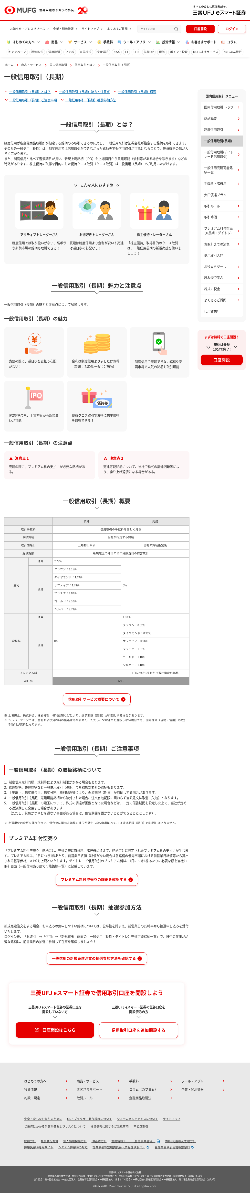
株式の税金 (212, 289)
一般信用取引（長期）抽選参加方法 (90, 100)
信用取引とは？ (85, 64)
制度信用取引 (213, 129)
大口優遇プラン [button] (215, 195)
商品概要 (210, 118)
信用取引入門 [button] (213, 255)
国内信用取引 (58, 64)
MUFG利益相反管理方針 (180, 1141)
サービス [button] (77, 42)
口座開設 (200, 29)
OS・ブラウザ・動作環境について (89, 1119)
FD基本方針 (99, 1141)
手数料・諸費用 (215, 183)
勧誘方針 (30, 1141)
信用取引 (54, 52)
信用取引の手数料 (112, 529)
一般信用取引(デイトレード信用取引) (219, 154)
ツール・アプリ (192, 1081)
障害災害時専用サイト (38, 1147)
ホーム (9, 64)
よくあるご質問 (117, 28)
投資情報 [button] (165, 42)
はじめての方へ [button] (20, 42)
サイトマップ (90, 28)
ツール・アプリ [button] (131, 42)
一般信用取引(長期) (218, 141)
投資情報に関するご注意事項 (110, 1126)
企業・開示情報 (63, 28)
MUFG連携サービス (205, 52)
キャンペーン (17, 52)
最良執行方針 (49, 1141)
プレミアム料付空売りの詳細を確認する (94, 879)
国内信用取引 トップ (218, 107)
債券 (162, 52)
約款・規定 (32, 1098)
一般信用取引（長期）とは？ (30, 92)
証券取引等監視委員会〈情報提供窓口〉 (119, 1147)
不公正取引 (141, 1126)
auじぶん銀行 (233, 52)
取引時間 (210, 217)
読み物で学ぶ (213, 277)
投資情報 (30, 1089)
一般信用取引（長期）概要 (137, 92)
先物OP (149, 52)
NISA (117, 52)
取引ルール (212, 206)
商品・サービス (31, 64)
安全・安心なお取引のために (43, 1119)
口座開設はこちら (59, 1030)
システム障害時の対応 (73, 1147)
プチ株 (69, 52)
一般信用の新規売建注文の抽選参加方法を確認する (94, 958)
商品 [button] (51, 42)
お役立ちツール (215, 266)
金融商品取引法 (140, 1098)
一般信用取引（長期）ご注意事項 (33, 100)
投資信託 (102, 52)
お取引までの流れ (216, 244)
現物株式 (37, 52)
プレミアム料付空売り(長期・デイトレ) (218, 231)
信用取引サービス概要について (93, 699)
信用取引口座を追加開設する (139, 1030)
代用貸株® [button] (211, 311)
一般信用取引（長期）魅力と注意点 (84, 92)
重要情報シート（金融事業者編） (133, 1141)
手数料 (105, 42)
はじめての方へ (35, 1081)
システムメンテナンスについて (137, 1119)
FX (126, 52)
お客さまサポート (201, 42)
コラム (229, 42)
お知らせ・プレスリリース (27, 28)
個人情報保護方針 (75, 1141)
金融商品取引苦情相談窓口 (172, 1147)
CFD (136, 52)
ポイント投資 (179, 52)
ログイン (232, 29)
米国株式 (85, 52)
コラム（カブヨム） (143, 1089)
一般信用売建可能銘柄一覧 (218, 170)
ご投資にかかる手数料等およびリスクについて (55, 1126)
